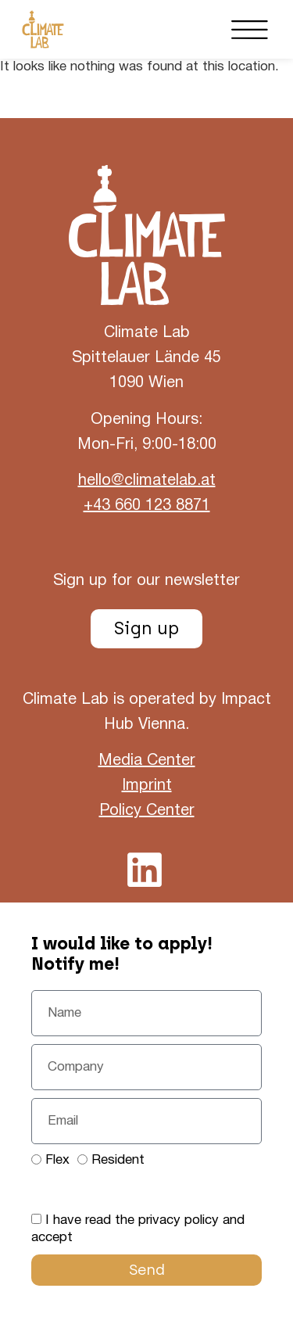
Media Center (146, 761)
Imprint (147, 786)
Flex (57, 1160)
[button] (250, 29)
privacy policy (178, 1220)
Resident (118, 1160)
